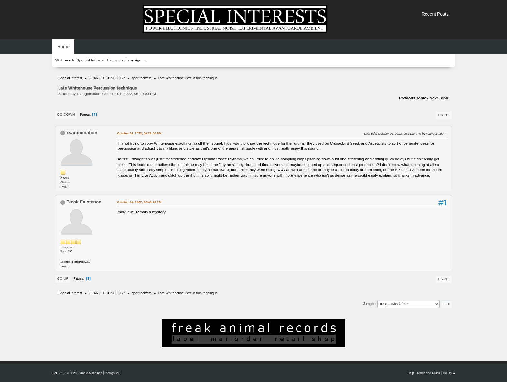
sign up (140, 60)
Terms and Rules (428, 373)
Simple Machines (90, 373)
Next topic (439, 98)
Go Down (66, 114)
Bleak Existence (83, 201)
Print (443, 115)
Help (410, 373)
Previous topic (412, 98)
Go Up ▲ (449, 373)
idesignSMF (113, 373)
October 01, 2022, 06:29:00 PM (139, 133)
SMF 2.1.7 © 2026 (64, 373)
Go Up (63, 278)
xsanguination (81, 132)
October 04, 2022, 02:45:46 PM (139, 202)
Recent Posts (435, 13)
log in (124, 60)
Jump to (369, 304)
